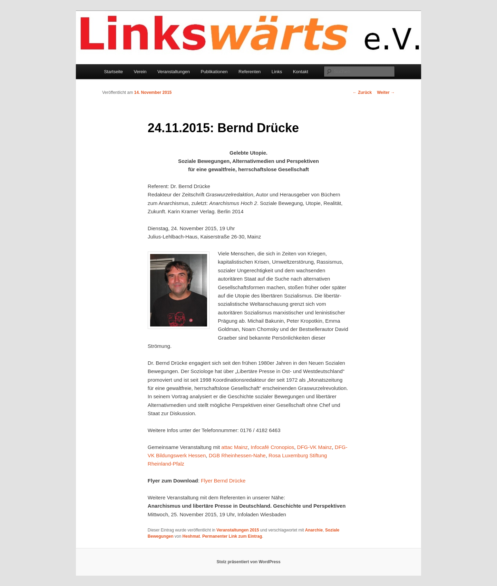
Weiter (386, 92)
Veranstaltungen (173, 71)
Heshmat (191, 536)
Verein (140, 71)
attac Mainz (234, 447)
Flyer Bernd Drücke (223, 481)
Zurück (362, 92)
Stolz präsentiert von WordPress (248, 561)
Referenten (249, 71)
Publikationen (214, 71)
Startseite (113, 71)
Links (277, 71)
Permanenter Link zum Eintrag (232, 536)
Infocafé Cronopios (272, 447)
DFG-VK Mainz (314, 447)
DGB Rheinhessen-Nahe (237, 455)
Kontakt (300, 71)
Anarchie (314, 530)
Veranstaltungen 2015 (237, 530)
